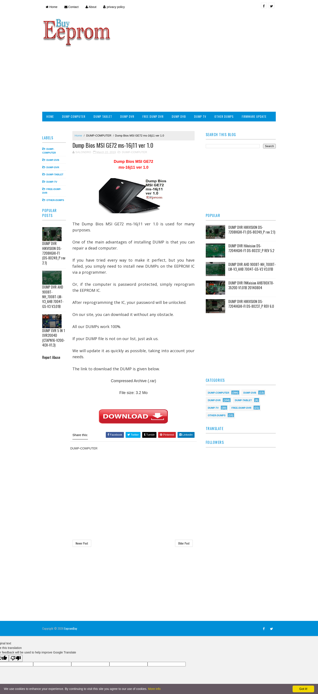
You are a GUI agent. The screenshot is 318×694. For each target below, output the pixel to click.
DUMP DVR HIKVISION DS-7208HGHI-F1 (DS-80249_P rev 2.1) (55, 224)
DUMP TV (202, 88)
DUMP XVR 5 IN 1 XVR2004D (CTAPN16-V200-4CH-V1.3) (55, 309)
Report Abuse (53, 328)
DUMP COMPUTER (75, 88)
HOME (51, 88)
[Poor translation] (16, 630)
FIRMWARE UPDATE (255, 88)
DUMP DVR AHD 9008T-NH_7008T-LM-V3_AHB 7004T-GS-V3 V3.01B (54, 268)
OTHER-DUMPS (56, 171)
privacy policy (115, 7)
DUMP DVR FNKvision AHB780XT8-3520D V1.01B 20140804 (250, 259)
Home (53, 7)
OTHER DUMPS (225, 88)
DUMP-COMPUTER (100, 107)
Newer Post (83, 515)
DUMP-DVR (54, 138)
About (92, 7)
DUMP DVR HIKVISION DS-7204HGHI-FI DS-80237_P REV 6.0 (250, 278)
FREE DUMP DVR (154, 88)
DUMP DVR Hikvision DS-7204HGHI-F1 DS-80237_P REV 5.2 (251, 221)
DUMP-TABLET (56, 146)
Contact (73, 7)
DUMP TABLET (104, 88)
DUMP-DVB (54, 131)
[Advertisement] (195, 49)
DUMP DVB (180, 88)
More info (154, 689)
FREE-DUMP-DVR (241, 382)
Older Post (184, 515)
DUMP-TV (53, 153)
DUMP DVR (129, 88)
